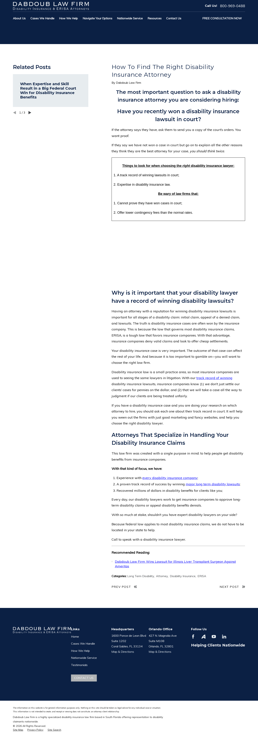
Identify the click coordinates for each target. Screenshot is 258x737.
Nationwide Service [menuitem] (130, 18)
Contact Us (83, 678)
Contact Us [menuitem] (173, 18)
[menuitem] (18, 730)
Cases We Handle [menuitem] (42, 18)
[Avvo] (203, 636)
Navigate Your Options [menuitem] (97, 18)
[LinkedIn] (224, 636)
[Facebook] (193, 636)
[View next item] (30, 112)
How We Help (80, 651)
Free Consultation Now (222, 18)
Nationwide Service (84, 658)
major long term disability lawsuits (213, 484)
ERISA (202, 576)
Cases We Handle (83, 643)
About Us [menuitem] (19, 18)
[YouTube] (214, 636)
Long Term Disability (140, 576)
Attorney (162, 576)
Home (75, 636)
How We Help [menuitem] (68, 18)
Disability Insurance (182, 576)
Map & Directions (122, 651)
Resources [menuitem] (155, 18)
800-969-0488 (232, 6)
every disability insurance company (170, 478)
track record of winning (214, 378)
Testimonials (79, 665)
